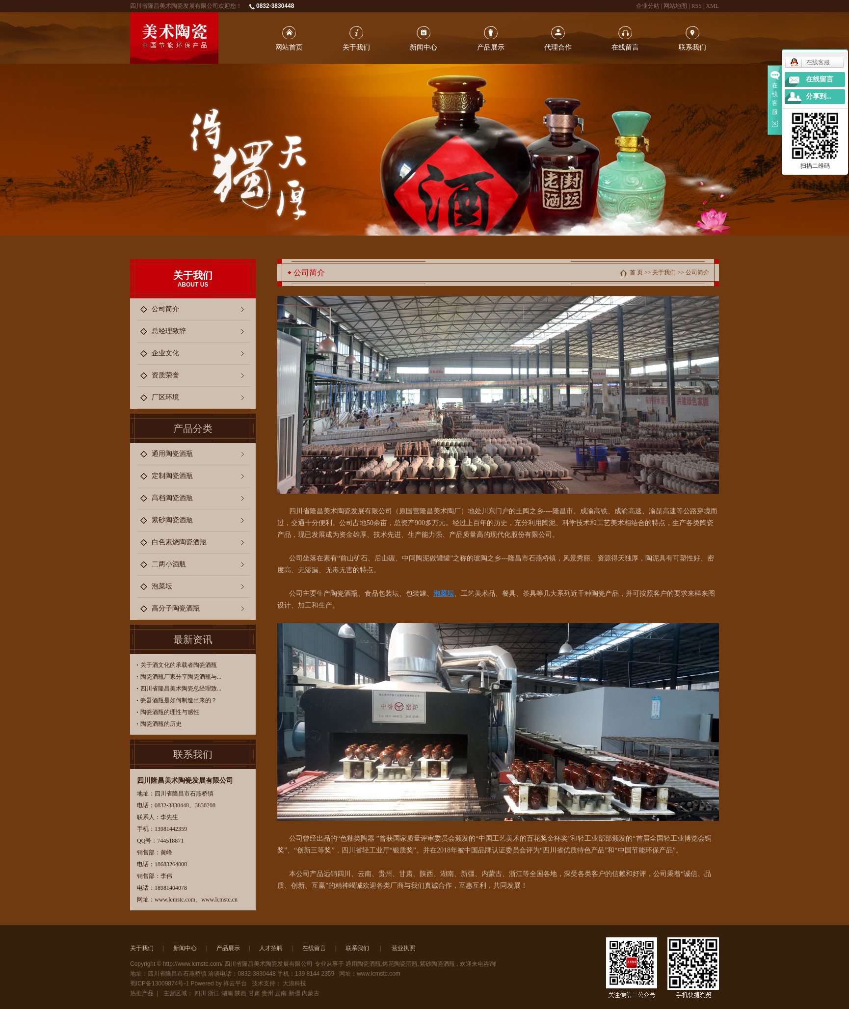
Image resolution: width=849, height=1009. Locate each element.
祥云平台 (235, 983)
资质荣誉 (165, 375)
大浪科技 (294, 983)
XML (712, 5)
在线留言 (625, 47)
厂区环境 (165, 397)
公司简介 (165, 309)
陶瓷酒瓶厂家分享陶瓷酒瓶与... (180, 676)
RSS (696, 5)
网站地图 (676, 5)
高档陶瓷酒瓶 (172, 498)
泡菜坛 (162, 586)
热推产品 (142, 993)
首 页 (636, 272)
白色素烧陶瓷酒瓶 (179, 542)
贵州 (267, 993)
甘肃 (254, 993)
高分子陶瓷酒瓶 (176, 608)
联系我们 (692, 47)
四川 (200, 993)
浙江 (213, 993)
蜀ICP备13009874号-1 (159, 983)
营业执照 (403, 948)
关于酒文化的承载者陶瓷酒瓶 (178, 665)
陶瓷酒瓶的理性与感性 (169, 712)
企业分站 (648, 5)
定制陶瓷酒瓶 (172, 475)
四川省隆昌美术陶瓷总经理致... (180, 688)
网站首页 (289, 47)
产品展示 (490, 47)
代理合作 (558, 47)
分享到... (819, 96)
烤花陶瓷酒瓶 (400, 963)
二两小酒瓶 (169, 564)
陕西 (240, 993)
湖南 (227, 993)
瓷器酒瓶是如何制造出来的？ (178, 700)
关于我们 (356, 47)
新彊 (294, 993)
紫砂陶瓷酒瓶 (172, 520)
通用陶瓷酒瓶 (172, 453)
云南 (281, 993)
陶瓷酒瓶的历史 (161, 723)
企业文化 (165, 353)
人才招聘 (271, 948)
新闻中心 (423, 47)
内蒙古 (310, 993)
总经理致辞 (169, 331)
